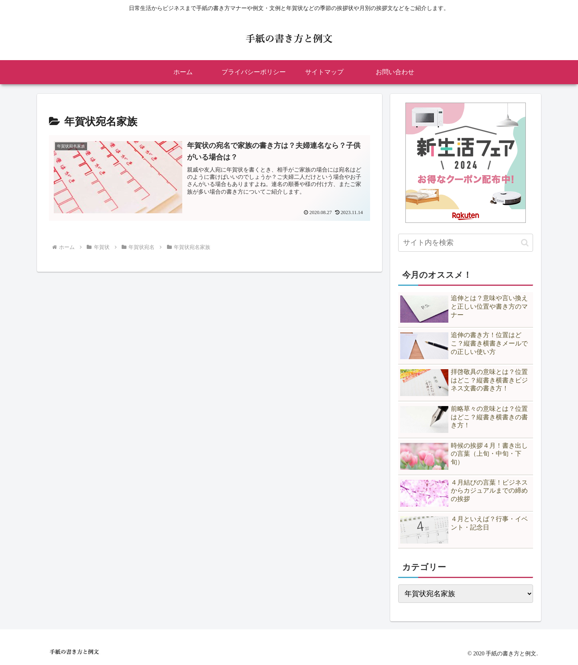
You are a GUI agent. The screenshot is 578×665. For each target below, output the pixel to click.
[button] (525, 242)
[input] (465, 243)
